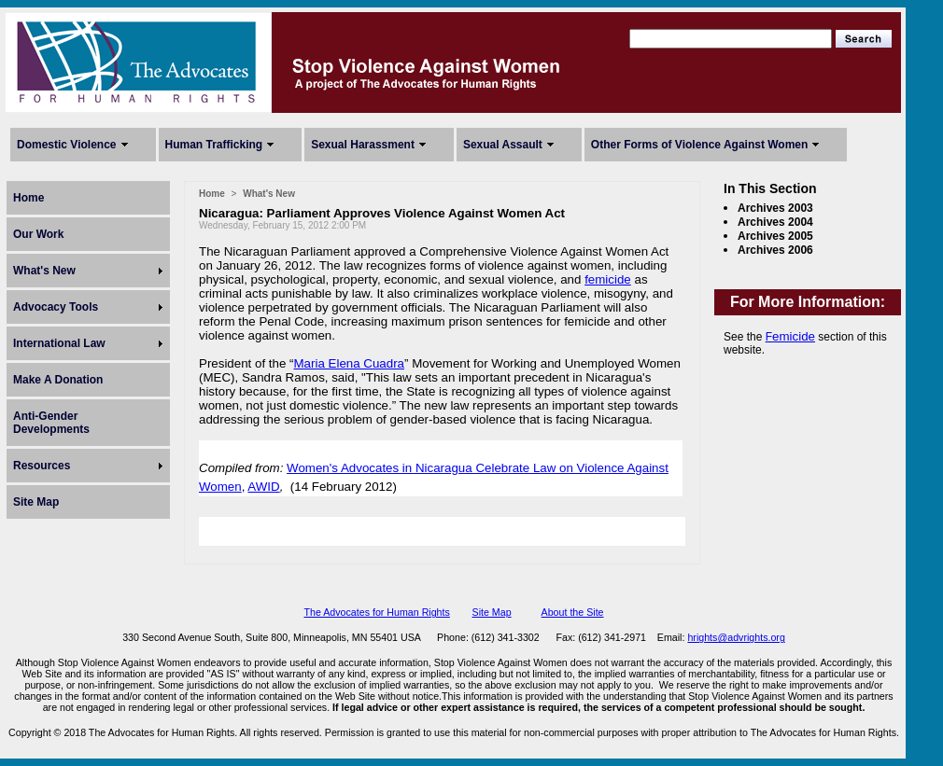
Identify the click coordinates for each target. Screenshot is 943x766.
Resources (41, 465)
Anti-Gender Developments (51, 423)
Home (28, 197)
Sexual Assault (502, 144)
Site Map (36, 501)
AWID (263, 487)
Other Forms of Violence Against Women (699, 144)
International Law (59, 343)
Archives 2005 (775, 236)
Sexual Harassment (363, 144)
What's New (44, 270)
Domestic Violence (67, 144)
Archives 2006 (775, 250)
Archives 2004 (775, 222)
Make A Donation (58, 379)
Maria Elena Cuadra (349, 363)
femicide (607, 279)
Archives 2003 (775, 208)
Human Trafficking (214, 144)
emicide (793, 336)
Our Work (38, 234)
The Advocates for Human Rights (376, 612)
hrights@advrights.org (735, 637)
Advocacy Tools (55, 306)
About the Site (573, 612)
